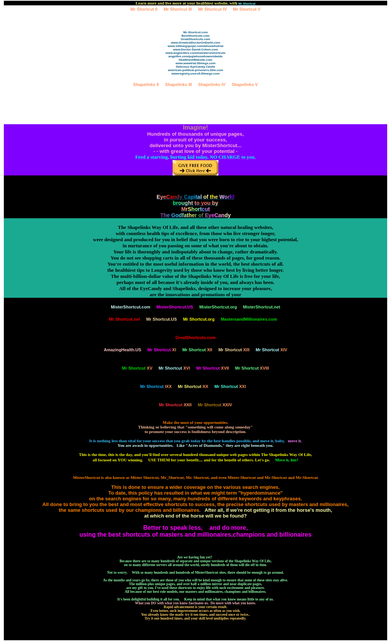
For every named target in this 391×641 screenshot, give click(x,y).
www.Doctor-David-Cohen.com (195, 49)
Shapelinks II (146, 84)
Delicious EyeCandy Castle (195, 66)
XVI (174, 368)
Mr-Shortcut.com (195, 32)
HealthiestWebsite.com (195, 60)
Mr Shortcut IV (212, 9)
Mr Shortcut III (178, 9)
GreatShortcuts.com (195, 39)
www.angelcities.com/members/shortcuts (195, 53)
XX (193, 386)
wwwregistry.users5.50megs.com (195, 73)
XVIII (252, 368)
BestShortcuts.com (195, 35)
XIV (272, 349)
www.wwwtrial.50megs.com (196, 63)
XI (161, 349)
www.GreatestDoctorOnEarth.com (195, 42)
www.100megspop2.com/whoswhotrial (195, 46)
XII (197, 349)
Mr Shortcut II (144, 9)
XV (137, 368)
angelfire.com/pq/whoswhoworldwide (195, 56)
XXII (175, 404)
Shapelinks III (178, 84)
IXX (156, 386)
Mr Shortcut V (246, 9)
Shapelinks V (245, 84)
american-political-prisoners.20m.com (195, 70)
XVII (212, 368)
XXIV (215, 404)
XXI (230, 386)
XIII (233, 349)
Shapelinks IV (212, 84)
